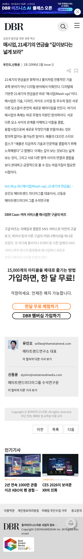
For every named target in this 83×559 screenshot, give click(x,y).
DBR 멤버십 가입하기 (42, 316)
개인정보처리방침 (28, 510)
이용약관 (9, 510)
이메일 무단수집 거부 (54, 510)
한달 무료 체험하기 (41, 306)
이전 (40, 429)
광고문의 (76, 510)
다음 (71, 429)
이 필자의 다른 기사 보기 (37, 359)
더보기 (69, 70)
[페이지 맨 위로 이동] (72, 524)
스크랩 (76, 70)
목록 (55, 429)
